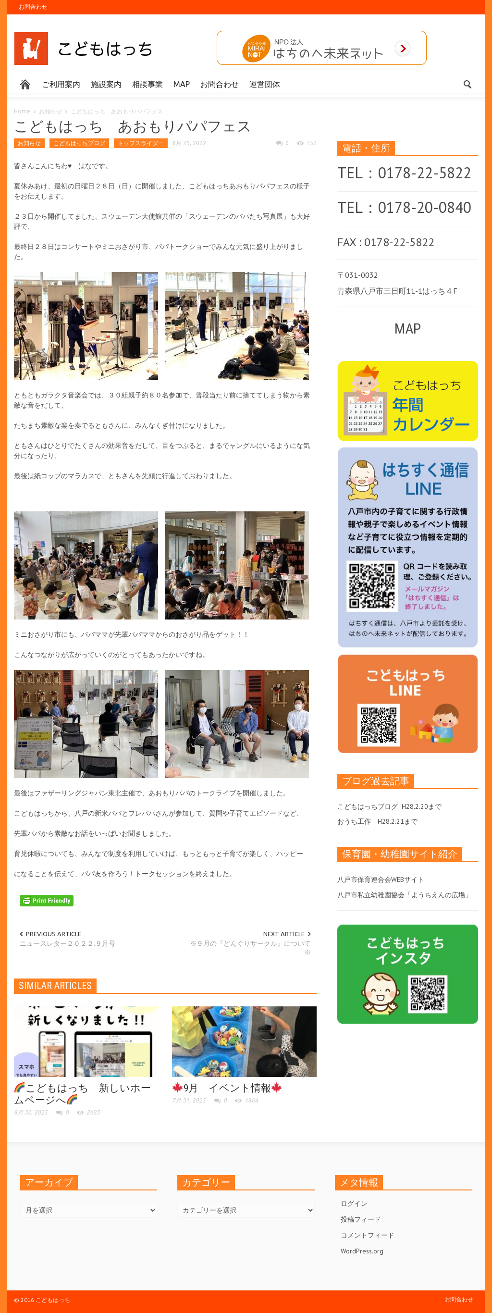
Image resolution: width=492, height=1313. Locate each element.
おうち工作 (354, 821)
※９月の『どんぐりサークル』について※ (250, 947)
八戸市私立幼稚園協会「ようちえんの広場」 (404, 895)
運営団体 (264, 84)
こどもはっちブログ (79, 143)
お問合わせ (33, 6)
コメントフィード (367, 1235)
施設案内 (106, 84)
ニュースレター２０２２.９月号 (67, 943)
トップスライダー (141, 143)
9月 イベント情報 (227, 1088)
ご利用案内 (61, 84)
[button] (468, 83)
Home (22, 111)
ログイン (354, 1203)
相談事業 (147, 84)
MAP (181, 84)
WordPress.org (362, 1251)
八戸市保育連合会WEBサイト (380, 879)
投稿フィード (361, 1219)
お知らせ (50, 111)
